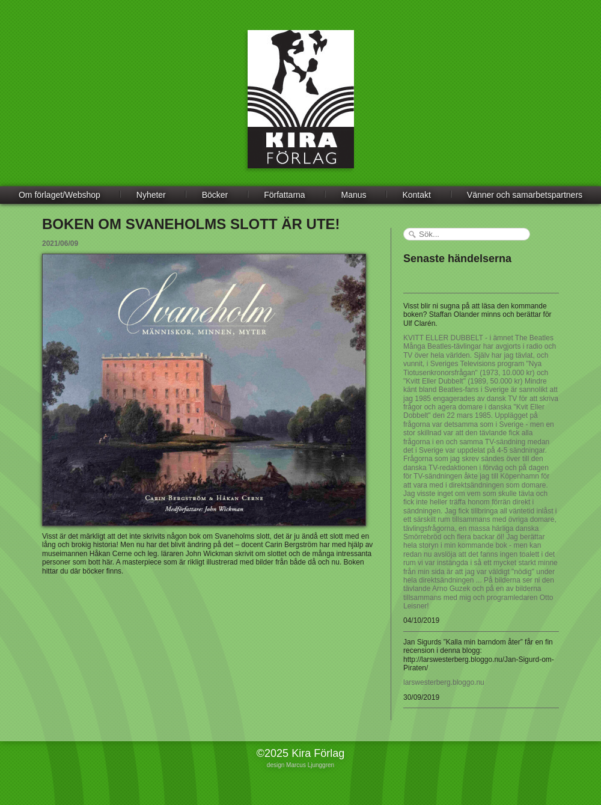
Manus (354, 195)
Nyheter (151, 195)
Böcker (215, 195)
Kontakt (416, 195)
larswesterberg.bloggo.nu (443, 682)
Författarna (284, 195)
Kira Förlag (300, 108)
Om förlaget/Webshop (59, 195)
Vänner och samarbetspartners (524, 195)
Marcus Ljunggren (310, 765)
